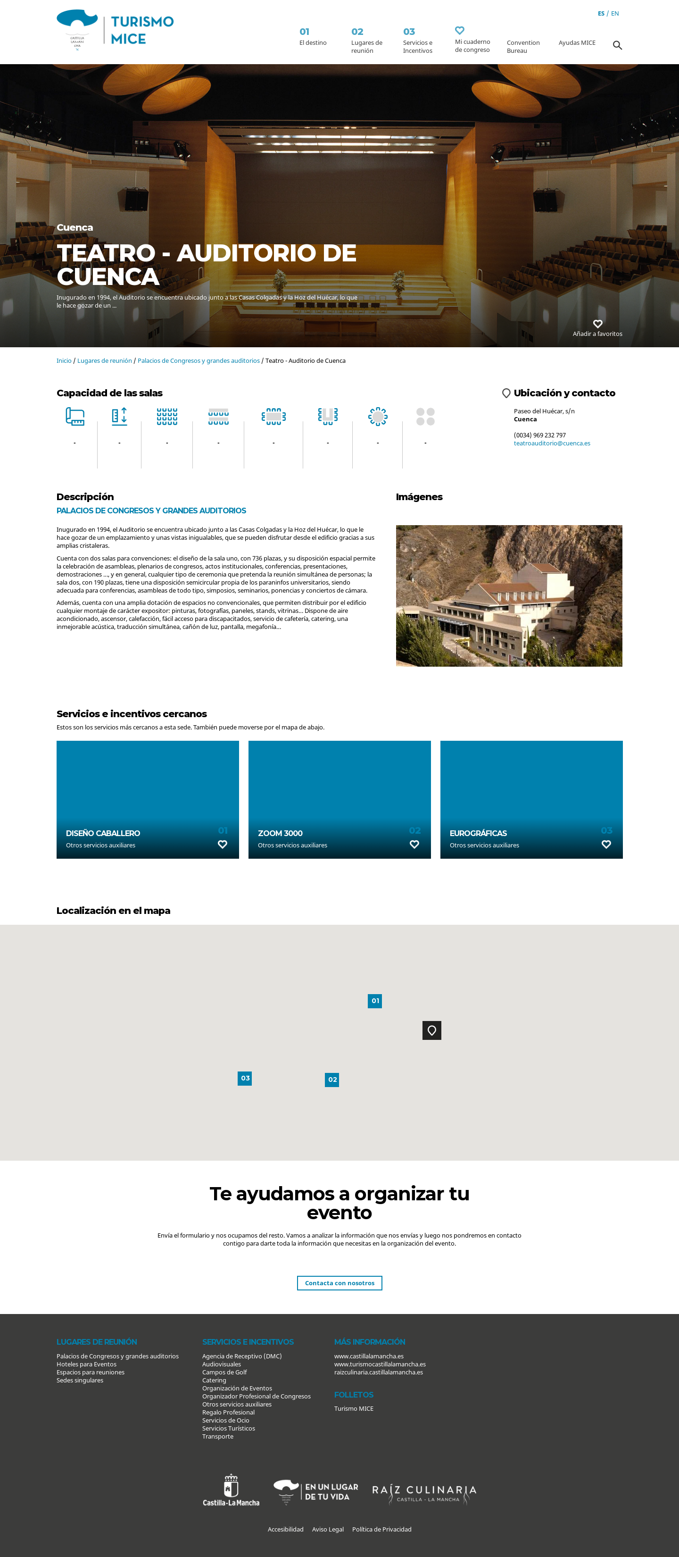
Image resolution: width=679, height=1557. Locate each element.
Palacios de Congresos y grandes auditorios (199, 360)
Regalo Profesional (228, 1412)
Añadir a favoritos (597, 328)
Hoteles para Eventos (86, 1364)
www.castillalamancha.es (369, 1356)
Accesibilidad (286, 1529)
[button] (431, 1030)
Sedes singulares (80, 1380)
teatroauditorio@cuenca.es (552, 443)
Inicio (64, 360)
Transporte (217, 1436)
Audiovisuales (221, 1364)
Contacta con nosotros (339, 1283)
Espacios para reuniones (90, 1372)
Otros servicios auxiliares (237, 1404)
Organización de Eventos (237, 1388)
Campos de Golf (224, 1372)
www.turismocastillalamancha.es (380, 1364)
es (601, 13)
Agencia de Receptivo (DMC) (242, 1356)
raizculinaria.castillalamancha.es (378, 1372)
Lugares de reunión (104, 360)
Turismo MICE (353, 1408)
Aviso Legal (328, 1529)
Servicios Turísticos (228, 1428)
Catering (214, 1380)
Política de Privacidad (382, 1529)
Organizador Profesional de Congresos (256, 1396)
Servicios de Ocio (225, 1420)
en (615, 13)
